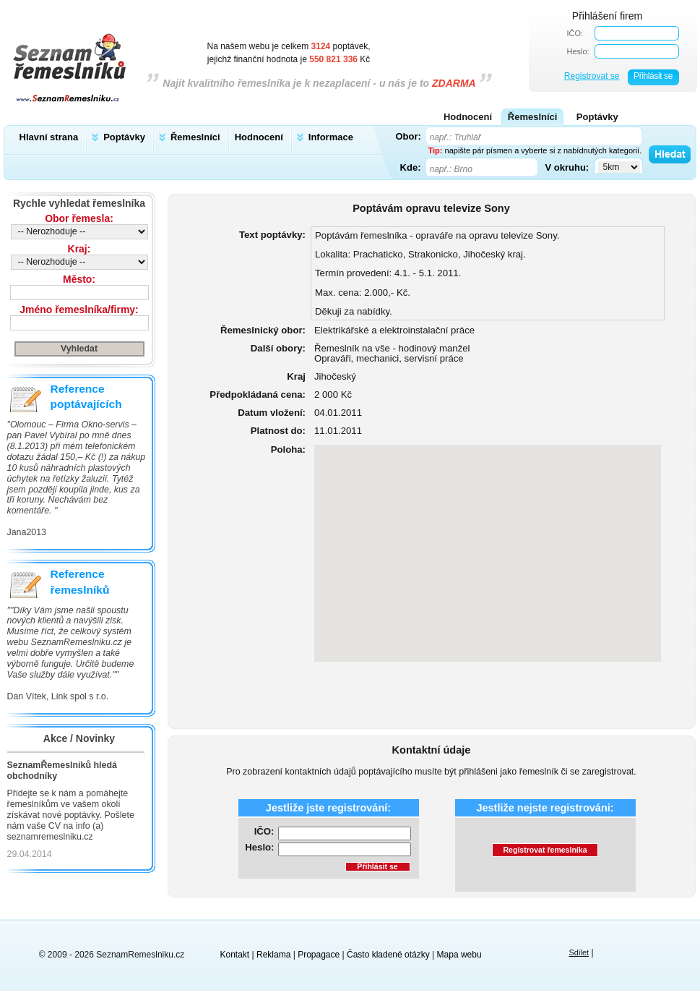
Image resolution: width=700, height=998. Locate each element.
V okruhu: (567, 167)
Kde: (410, 167)
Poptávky (124, 137)
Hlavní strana (49, 137)
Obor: (408, 136)
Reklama (273, 955)
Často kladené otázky (388, 955)
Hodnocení (259, 137)
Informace (330, 137)
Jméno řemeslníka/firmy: (79, 309)
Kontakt (235, 955)
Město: (79, 279)
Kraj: (79, 249)
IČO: (575, 33)
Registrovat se (592, 76)
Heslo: (578, 51)
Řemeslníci (195, 137)
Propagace (319, 955)
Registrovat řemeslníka (545, 849)
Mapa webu (459, 955)
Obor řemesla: (79, 218)
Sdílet (579, 952)
